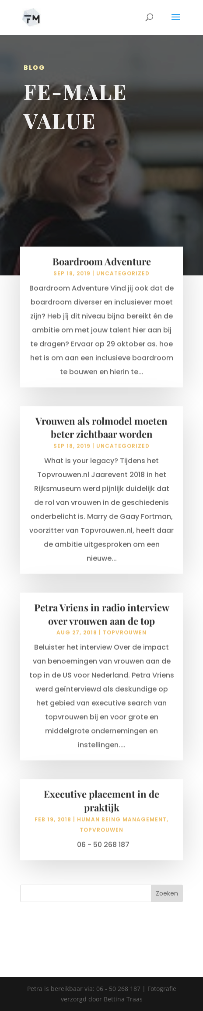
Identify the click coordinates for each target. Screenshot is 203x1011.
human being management (122, 825)
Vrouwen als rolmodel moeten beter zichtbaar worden (101, 434)
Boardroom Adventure (101, 267)
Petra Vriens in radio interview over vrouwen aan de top (101, 620)
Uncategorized (123, 279)
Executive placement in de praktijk (101, 807)
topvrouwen (125, 638)
